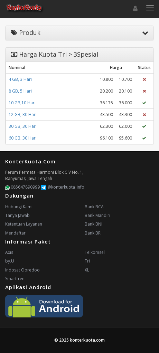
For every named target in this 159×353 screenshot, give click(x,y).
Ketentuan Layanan (23, 224)
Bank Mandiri (97, 215)
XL (87, 270)
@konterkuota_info (62, 187)
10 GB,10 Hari (22, 103)
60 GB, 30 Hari (23, 138)
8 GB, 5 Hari (20, 91)
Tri (87, 261)
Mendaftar (15, 233)
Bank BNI (93, 224)
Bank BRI (93, 233)
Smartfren (15, 279)
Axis (9, 252)
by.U (9, 261)
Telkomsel (95, 252)
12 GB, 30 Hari (23, 114)
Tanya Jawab (17, 215)
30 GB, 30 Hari (23, 126)
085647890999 (22, 187)
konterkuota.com (87, 340)
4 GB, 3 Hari (20, 79)
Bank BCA (94, 207)
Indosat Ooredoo (22, 270)
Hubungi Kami (18, 207)
